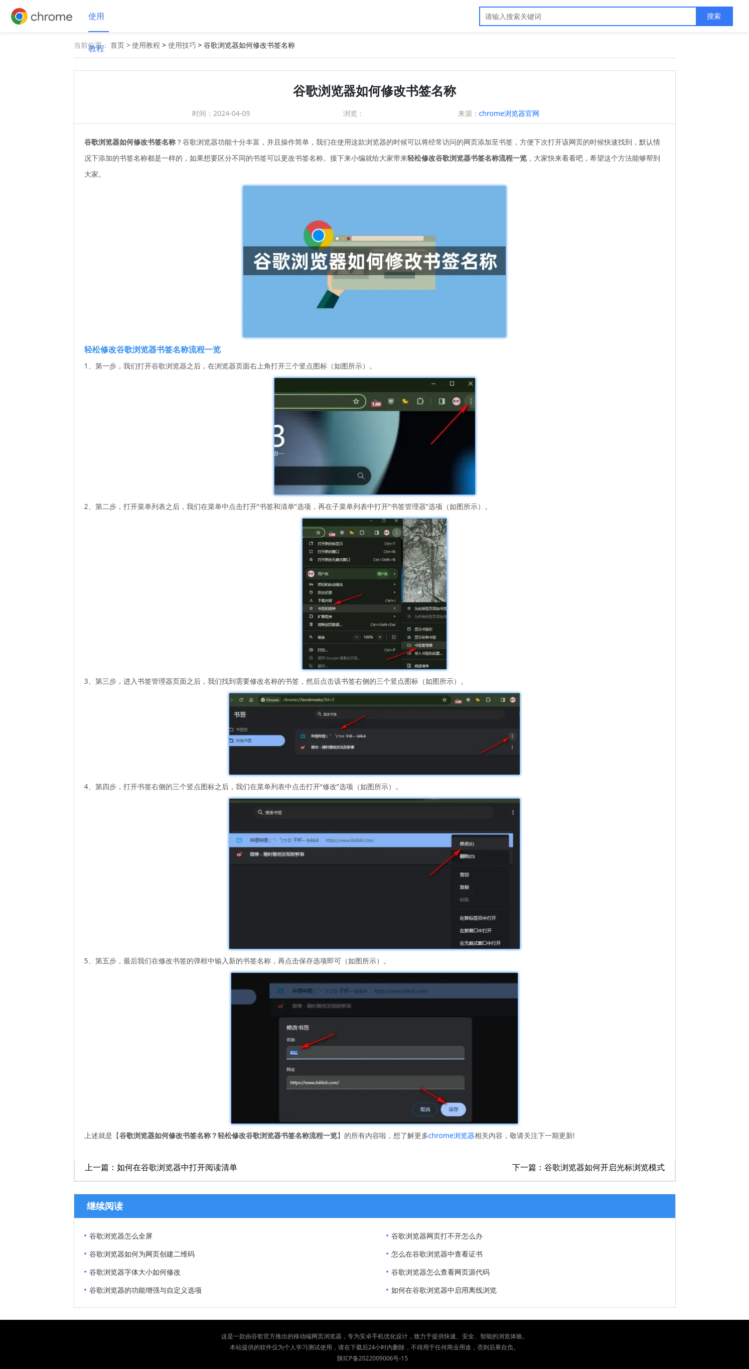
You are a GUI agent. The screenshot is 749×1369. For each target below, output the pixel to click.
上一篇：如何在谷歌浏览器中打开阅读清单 (161, 1167)
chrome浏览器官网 (509, 113)
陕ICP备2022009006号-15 (372, 1358)
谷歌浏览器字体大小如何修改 (135, 1272)
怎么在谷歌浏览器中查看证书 (437, 1254)
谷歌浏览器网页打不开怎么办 (437, 1235)
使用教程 (96, 21)
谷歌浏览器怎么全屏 (121, 1235)
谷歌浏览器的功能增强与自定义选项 (145, 1290)
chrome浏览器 (451, 1135)
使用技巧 (182, 45)
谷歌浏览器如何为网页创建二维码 (142, 1254)
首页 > (121, 45)
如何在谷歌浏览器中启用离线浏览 (444, 1290)
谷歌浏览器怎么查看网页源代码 (440, 1272)
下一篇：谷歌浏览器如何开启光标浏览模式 (588, 1167)
